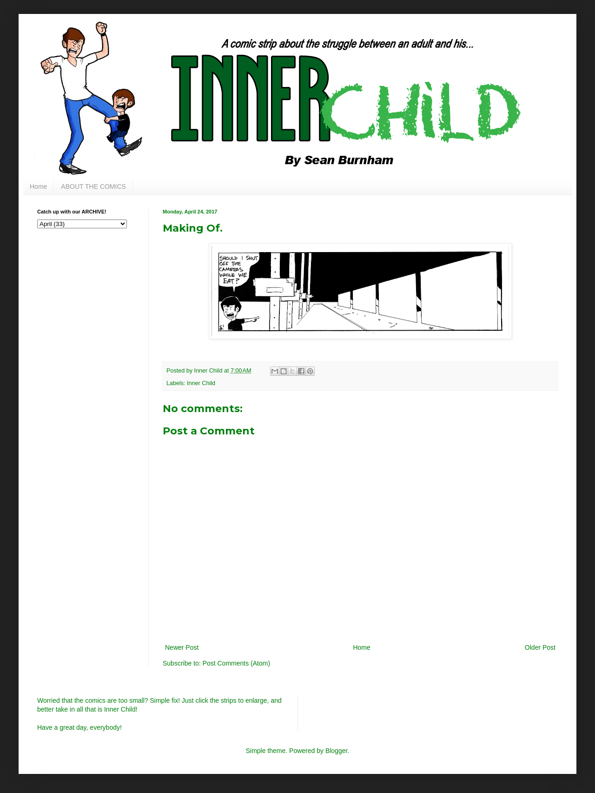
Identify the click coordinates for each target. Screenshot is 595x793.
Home (38, 186)
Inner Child (201, 383)
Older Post (540, 647)
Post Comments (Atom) (236, 663)
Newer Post (181, 647)
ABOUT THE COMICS (93, 186)
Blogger (336, 750)
